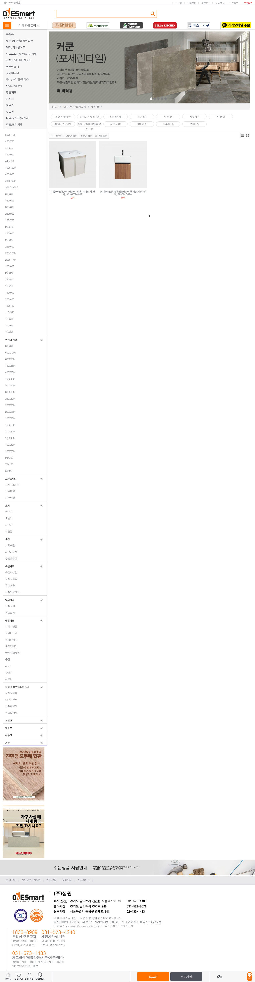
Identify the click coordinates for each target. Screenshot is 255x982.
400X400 (8, 379)
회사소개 (11, 880)
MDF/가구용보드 (15, 47)
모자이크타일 (11, 484)
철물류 (10, 105)
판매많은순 (56, 136)
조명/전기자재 (14, 124)
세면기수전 (10, 552)
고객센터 (234, 2)
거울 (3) (194, 124)
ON (249, 976)
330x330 (8, 194)
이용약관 (51, 880)
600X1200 (9, 352)
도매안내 (248, 2)
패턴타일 (9, 498)
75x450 (8, 332)
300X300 (8, 392)
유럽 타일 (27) (63, 117)
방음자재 (11, 92)
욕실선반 (9, 606)
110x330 (8, 319)
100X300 (8, 444)
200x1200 (9, 253)
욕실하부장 (10, 572)
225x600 (8, 246)
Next (197, 68)
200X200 (8, 418)
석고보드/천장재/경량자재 (21, 54)
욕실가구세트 (11, 592)
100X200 (8, 451)
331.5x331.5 (10, 187)
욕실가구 (194, 117)
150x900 (8, 292)
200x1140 (9, 259)
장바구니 (205, 2)
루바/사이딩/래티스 (17, 79)
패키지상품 (10, 626)
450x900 (8, 154)
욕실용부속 (10, 693)
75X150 (8, 464)
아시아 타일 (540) (89, 117)
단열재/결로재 (14, 86)
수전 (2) (168, 117)
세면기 (7, 525)
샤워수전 (9, 545)
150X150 (8, 425)
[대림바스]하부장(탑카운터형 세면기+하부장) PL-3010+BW (123, 192)
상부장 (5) (168, 124)
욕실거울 (9, 585)
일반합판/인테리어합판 (19, 41)
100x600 (8, 325)
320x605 (8, 200)
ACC (6, 666)
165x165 (8, 286)
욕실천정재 (10, 706)
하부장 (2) (141, 124)
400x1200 (9, 167)
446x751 (8, 161)
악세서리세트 (11, 653)
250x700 (8, 227)
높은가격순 (86, 136)
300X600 (8, 385)
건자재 (10, 99)
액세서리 (221, 117)
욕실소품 (9, 613)
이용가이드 (84, 880)
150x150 (8, 305)
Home (54, 107)
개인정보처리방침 (31, 880)
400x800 (8, 174)
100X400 (8, 438)
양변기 (7, 512)
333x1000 (9, 181)
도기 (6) (142, 117)
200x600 (8, 266)
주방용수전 (10, 558)
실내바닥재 (12, 73)
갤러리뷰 (247, 135)
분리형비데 (10, 646)
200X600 (8, 405)
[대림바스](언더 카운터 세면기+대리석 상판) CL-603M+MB (72, 192)
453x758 (8, 141)
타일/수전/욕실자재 (17, 118)
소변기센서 (10, 699)
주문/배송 (219, 2)
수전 (6, 659)
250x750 (8, 220)
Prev (120, 68)
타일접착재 (10, 713)
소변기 (7, 518)
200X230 (8, 411)
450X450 (8, 365)
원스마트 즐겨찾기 (13, 2)
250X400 (8, 398)
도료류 (10, 112)
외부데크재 (12, 67)
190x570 (8, 279)
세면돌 (7, 531)
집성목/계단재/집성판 (18, 60)
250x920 (8, 213)
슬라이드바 (10, 633)
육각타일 (9, 491)
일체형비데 (10, 639)
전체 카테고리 (29, 25)
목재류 (10, 34)
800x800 (8, 346)
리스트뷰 (242, 135)
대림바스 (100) (63, 124)
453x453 (8, 148)
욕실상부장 (10, 579)
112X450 (8, 431)
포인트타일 (116, 117)
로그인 (178, 2)
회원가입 (191, 2)
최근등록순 (101, 136)
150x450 (8, 299)
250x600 (8, 233)
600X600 (8, 359)
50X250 (8, 471)
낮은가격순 (71, 136)
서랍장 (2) (115, 124)
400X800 (8, 372)
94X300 (8, 458)
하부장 (95, 107)
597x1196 (9, 134)
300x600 (8, 207)
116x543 (8, 312)
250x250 (8, 240)
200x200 (8, 273)
